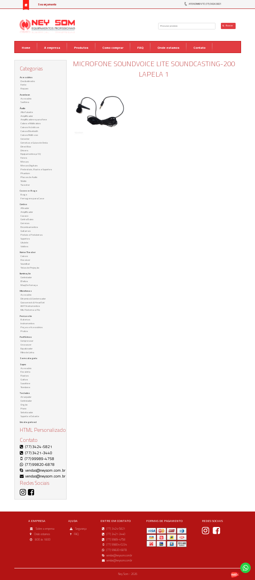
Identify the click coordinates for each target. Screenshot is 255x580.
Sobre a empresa (45, 529)
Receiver (25, 260)
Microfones (26, 291)
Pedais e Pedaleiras (32, 234)
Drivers (24, 150)
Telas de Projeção (30, 267)
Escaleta (25, 371)
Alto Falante (27, 112)
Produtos (81, 47)
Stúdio (23, 181)
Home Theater (28, 252)
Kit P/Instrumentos (30, 306)
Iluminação (25, 273)
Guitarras (26, 231)
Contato (199, 47)
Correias (25, 223)
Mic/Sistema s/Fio (30, 309)
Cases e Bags (28, 190)
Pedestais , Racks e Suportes (36, 169)
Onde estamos (168, 47)
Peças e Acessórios (32, 327)
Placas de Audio (29, 177)
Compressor (27, 340)
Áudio (22, 108)
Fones (24, 157)
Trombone (25, 387)
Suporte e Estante (30, 416)
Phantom (25, 173)
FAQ (140, 47)
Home (26, 47)
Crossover (26, 344)
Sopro (23, 364)
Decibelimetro (28, 81)
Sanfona (25, 102)
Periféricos (26, 337)
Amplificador (27, 116)
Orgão (24, 404)
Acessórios (26, 77)
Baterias (25, 319)
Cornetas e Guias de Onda (34, 142)
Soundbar (25, 263)
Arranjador (26, 397)
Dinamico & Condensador (33, 298)
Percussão (26, 316)
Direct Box (26, 146)
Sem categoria (28, 358)
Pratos (24, 331)
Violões (24, 246)
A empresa (52, 47)
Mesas (25, 161)
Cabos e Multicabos (31, 123)
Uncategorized (28, 422)
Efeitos (24, 281)
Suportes (25, 238)
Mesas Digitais (29, 165)
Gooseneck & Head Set (33, 302)
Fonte (23, 84)
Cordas (23, 204)
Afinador (25, 208)
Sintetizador (27, 412)
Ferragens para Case (32, 198)
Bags (24, 194)
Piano (23, 408)
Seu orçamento (47, 4)
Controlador (26, 277)
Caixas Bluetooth (29, 131)
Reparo (24, 88)
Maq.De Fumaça (29, 285)
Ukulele (24, 242)
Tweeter (25, 184)
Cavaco (24, 215)
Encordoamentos (29, 227)
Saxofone (25, 383)
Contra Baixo (27, 219)
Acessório (26, 98)
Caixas (24, 256)
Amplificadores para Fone (34, 119)
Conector (25, 138)
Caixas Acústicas (30, 127)
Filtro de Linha (27, 352)
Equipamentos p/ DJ (31, 154)
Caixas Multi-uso (29, 135)
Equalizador (27, 348)
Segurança (80, 529)
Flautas (25, 375)
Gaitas (24, 379)
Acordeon (25, 94)
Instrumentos (27, 323)
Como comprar (112, 47)
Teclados (25, 393)
